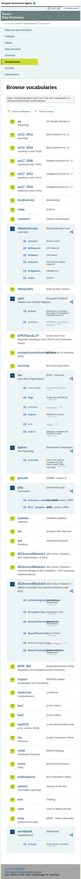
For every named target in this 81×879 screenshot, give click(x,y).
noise (21, 763)
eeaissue (33, 262)
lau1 (21, 705)
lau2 (21, 715)
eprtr (21, 298)
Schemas (10, 55)
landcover (25, 692)
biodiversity (26, 200)
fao (20, 375)
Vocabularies (12, 61)
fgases (22, 447)
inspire (22, 679)
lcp (20, 737)
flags (30, 397)
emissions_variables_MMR (37, 500)
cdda (21, 209)
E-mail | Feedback (15, 868)
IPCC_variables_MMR (37, 507)
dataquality (25, 289)
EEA (20, 3)
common (24, 218)
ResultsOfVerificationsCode (37, 621)
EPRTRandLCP (28, 335)
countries (33, 460)
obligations (34, 270)
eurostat (23, 365)
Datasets (10, 36)
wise (21, 818)
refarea (32, 414)
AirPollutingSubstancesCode (37, 600)
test (20, 799)
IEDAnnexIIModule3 (31, 567)
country (32, 844)
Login (53, 8)
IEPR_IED (24, 666)
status (31, 277)
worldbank (25, 831)
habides (23, 518)
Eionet (18, 24)
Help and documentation (18, 30)
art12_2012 (25, 134)
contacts (33, 241)
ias (20, 531)
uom (21, 808)
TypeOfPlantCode (37, 633)
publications (26, 776)
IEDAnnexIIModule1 (31, 553)
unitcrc (32, 431)
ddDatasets (34, 248)
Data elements (13, 49)
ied (20, 540)
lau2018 (23, 724)
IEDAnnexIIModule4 (31, 583)
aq (19, 121)
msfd (21, 750)
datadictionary (28, 228)
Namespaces (12, 74)
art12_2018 (25, 147)
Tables (8, 42)
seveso (23, 786)
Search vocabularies (21, 111)
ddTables (33, 255)
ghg (20, 487)
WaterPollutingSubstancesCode (37, 650)
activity (32, 311)
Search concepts (46, 111)
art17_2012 (25, 173)
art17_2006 (25, 160)
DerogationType (37, 612)
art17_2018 (25, 187)
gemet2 (23, 478)
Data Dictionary (30, 24)
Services (9, 68)
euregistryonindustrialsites (32, 352)
